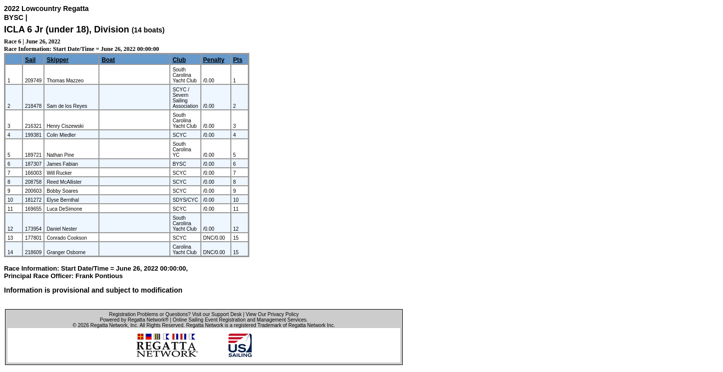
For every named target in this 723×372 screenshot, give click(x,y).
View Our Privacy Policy (272, 314)
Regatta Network (108, 325)
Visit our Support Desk (216, 314)
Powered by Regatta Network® (134, 320)
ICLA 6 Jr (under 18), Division (67, 29)
